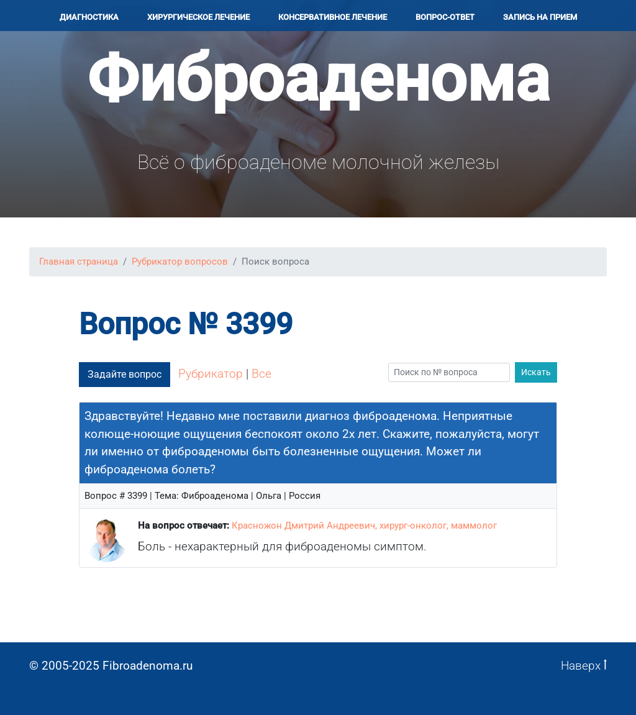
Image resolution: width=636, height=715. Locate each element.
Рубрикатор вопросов (180, 261)
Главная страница (78, 261)
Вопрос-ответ (445, 17)
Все (261, 374)
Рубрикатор (210, 374)
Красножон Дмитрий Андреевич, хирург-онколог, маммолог (364, 525)
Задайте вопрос (124, 374)
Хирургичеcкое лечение (198, 17)
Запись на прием (540, 17)
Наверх (584, 665)
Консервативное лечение (332, 17)
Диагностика (89, 17)
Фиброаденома (318, 78)
